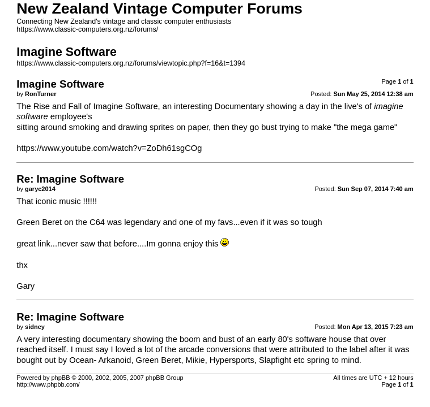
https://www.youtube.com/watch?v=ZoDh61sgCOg (109, 148)
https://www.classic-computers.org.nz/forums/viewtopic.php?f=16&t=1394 (130, 63)
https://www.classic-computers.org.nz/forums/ (87, 29)
